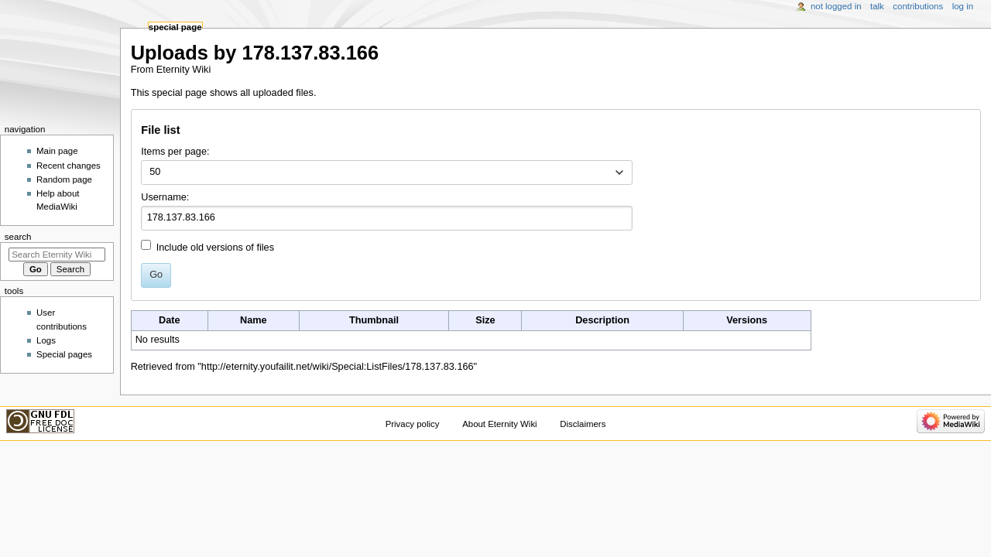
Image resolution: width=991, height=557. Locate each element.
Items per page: (175, 151)
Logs (46, 340)
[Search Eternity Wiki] (57, 254)
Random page (64, 179)
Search (18, 236)
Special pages (64, 354)
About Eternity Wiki (499, 424)
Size (485, 320)
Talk (877, 6)
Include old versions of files (215, 247)
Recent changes (68, 165)
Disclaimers (582, 424)
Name (253, 320)
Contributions (918, 6)
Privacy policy (413, 424)
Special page (175, 27)
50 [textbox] (154, 171)
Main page (57, 150)
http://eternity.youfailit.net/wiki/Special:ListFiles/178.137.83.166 (337, 366)
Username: (165, 197)
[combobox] (387, 172)
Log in (962, 6)
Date (169, 320)
